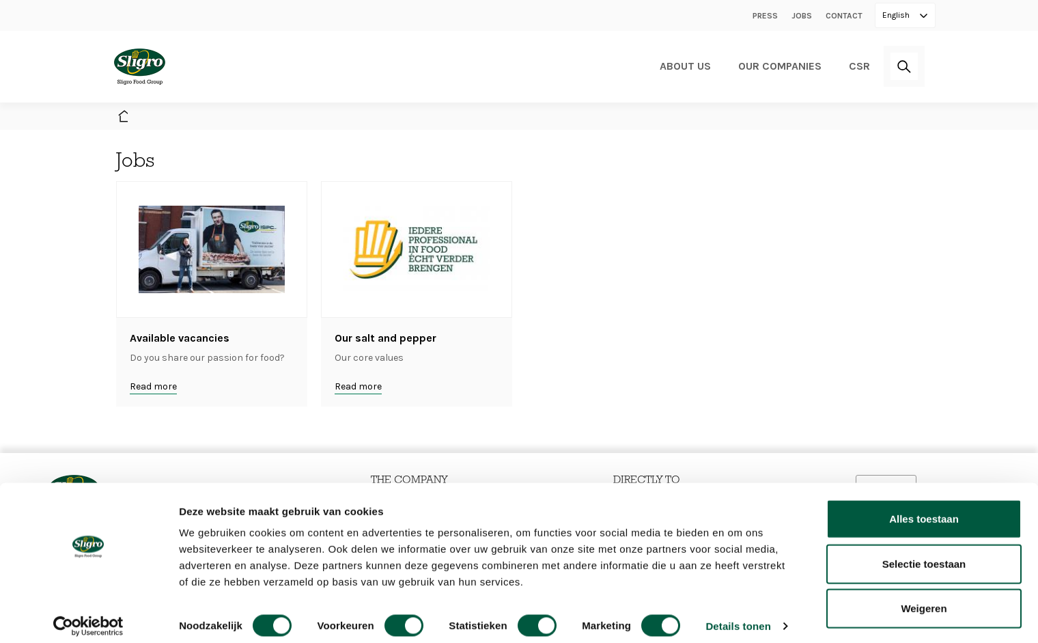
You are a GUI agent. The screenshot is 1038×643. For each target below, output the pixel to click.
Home (123, 117)
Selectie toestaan (924, 554)
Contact (844, 15)
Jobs (801, 15)
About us (685, 65)
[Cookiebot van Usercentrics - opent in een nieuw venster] (88, 616)
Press (765, 15)
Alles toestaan (924, 509)
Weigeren (923, 598)
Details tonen (737, 616)
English (897, 15)
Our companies (780, 65)
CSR (859, 65)
